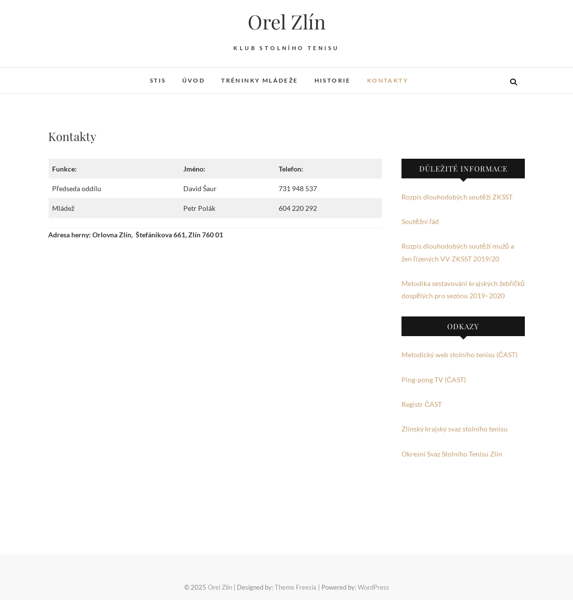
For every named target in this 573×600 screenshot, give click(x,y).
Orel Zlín (287, 21)
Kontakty (387, 80)
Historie (333, 80)
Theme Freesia (295, 587)
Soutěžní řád (420, 221)
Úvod (193, 80)
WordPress (373, 587)
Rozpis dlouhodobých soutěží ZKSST (457, 197)
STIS (158, 80)
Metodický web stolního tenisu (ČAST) (459, 354)
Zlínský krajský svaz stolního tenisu (454, 429)
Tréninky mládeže (259, 80)
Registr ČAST (421, 404)
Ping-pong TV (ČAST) (433, 379)
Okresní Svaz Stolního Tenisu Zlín (451, 454)
